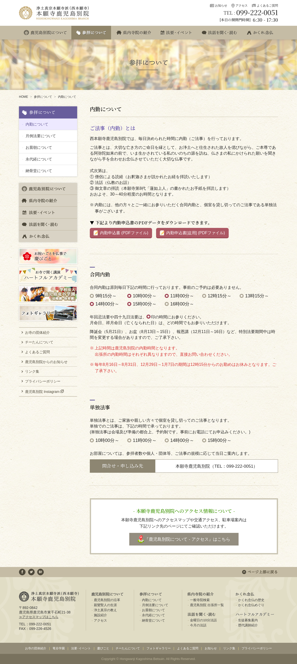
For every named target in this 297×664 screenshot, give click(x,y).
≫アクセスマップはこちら (38, 617)
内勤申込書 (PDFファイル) (124, 233)
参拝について (43, 97)
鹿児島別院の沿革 (107, 600)
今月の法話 (198, 625)
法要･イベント (81, 648)
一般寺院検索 (200, 600)
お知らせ (221, 5)
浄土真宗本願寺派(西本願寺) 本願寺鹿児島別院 (54, 12)
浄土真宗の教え (105, 610)
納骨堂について (39, 171)
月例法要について (41, 136)
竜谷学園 (59, 648)
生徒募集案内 (248, 620)
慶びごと (103, 648)
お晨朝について (39, 147)
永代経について (39, 159)
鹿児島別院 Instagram (42, 391)
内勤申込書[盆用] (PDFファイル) (195, 233)
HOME (23, 97)
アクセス (242, 5)
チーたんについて (39, 342)
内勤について (67, 97)
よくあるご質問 (267, 5)
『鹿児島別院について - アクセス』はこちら (187, 539)
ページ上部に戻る (259, 572)
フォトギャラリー (158, 648)
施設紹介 (100, 615)
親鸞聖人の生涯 (105, 605)
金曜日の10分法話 (203, 620)
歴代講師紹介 (248, 625)
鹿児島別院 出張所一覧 (207, 605)
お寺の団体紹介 (37, 332)
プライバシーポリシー (42, 381)
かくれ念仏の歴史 (251, 600)
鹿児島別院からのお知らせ (46, 362)
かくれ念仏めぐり (251, 605)
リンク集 (32, 371)
